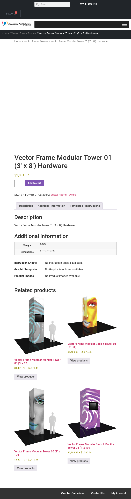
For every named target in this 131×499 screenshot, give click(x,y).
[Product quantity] (19, 183)
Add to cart (34, 183)
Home (5, 33)
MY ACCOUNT (88, 4)
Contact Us (98, 493)
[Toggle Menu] (124, 24)
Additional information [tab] (51, 205)
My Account (118, 493)
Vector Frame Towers (23, 33)
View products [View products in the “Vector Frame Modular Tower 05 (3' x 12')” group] (25, 468)
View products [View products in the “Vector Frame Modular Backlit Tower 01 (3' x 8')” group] (79, 360)
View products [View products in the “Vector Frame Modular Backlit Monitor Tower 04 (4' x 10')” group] (79, 461)
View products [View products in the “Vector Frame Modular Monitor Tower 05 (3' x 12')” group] (25, 376)
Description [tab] (26, 205)
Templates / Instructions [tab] (85, 205)
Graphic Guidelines (72, 493)
